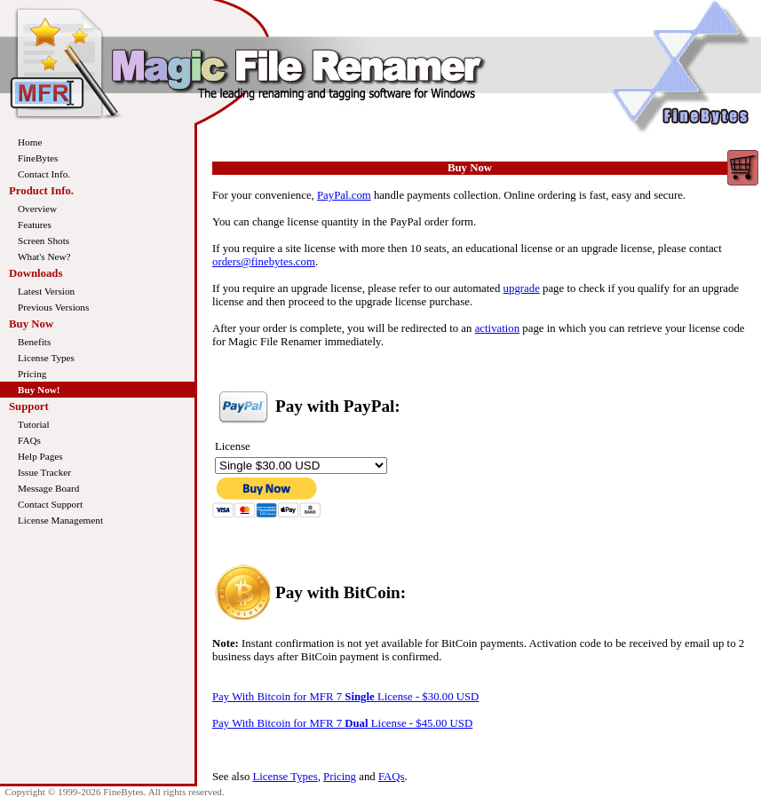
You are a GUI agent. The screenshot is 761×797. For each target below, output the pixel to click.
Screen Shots (43, 240)
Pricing (32, 373)
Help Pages (40, 456)
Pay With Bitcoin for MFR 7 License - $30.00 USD (345, 696)
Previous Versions (53, 307)
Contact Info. (44, 174)
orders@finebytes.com (263, 262)
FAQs (29, 440)
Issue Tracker (44, 472)
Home (30, 142)
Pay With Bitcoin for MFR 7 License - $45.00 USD (342, 723)
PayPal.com (344, 195)
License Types (46, 357)
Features (35, 224)
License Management (60, 520)
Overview (37, 208)
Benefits (34, 341)
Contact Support (50, 504)
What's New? (44, 256)
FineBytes (38, 158)
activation (497, 328)
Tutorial (34, 424)
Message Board (48, 488)
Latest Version (46, 291)
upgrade (521, 288)
